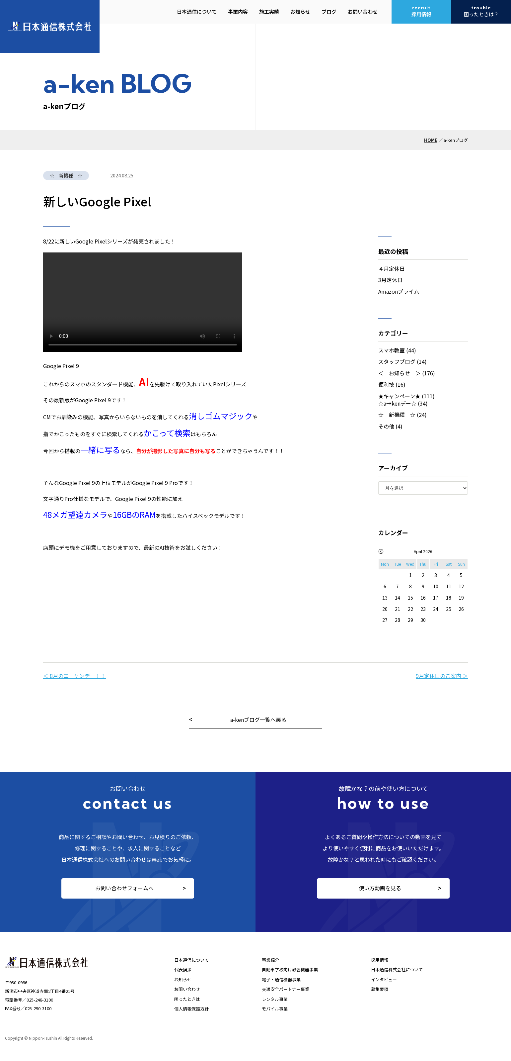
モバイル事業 (275, 1009)
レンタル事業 (275, 999)
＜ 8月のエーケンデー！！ (74, 676)
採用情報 (379, 960)
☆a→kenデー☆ (397, 403)
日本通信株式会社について (397, 969)
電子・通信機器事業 (281, 979)
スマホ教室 (391, 350)
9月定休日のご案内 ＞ (442, 676)
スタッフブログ (396, 361)
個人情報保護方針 (191, 1009)
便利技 (386, 384)
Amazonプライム (398, 291)
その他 (386, 426)
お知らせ (182, 979)
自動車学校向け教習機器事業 (290, 969)
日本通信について (191, 960)
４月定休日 (391, 268)
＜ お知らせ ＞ (399, 373)
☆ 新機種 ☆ (396, 415)
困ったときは (187, 999)
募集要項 (379, 989)
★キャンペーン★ (399, 396)
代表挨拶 (182, 969)
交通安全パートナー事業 (285, 989)
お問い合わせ (187, 989)
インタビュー (384, 979)
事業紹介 (270, 960)
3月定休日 (390, 280)
